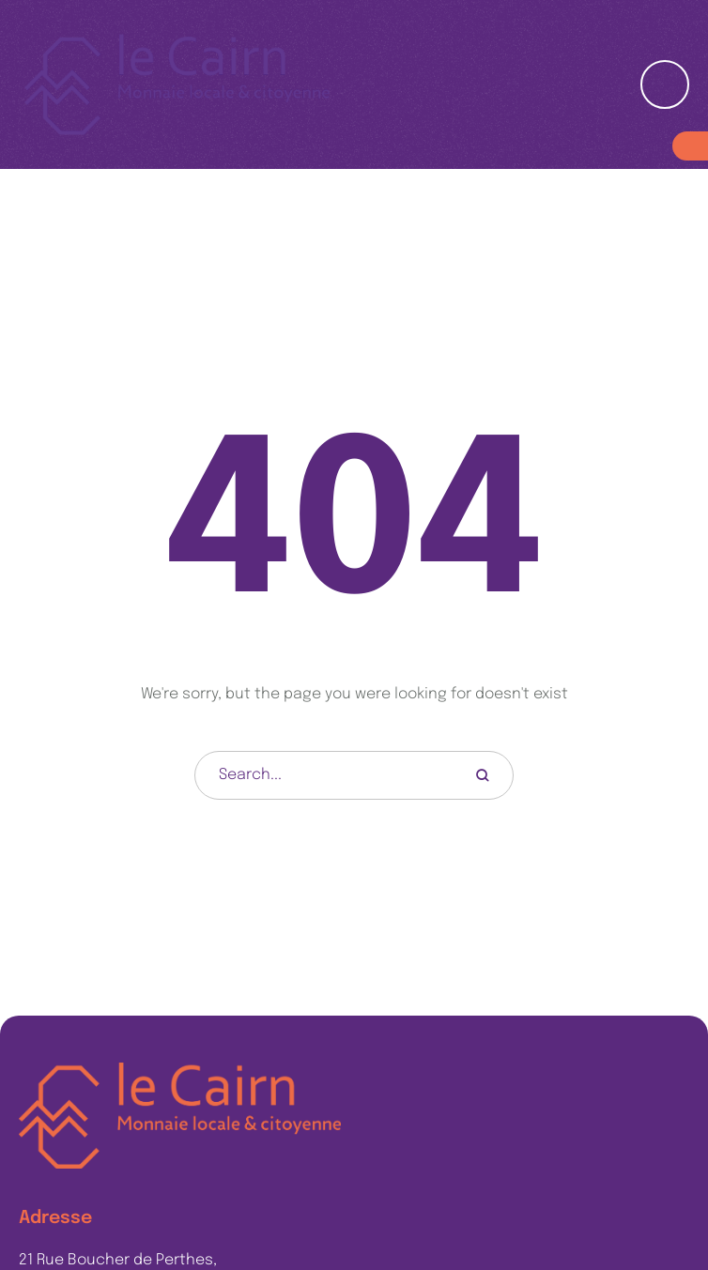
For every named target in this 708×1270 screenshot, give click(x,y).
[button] (657, 1186)
